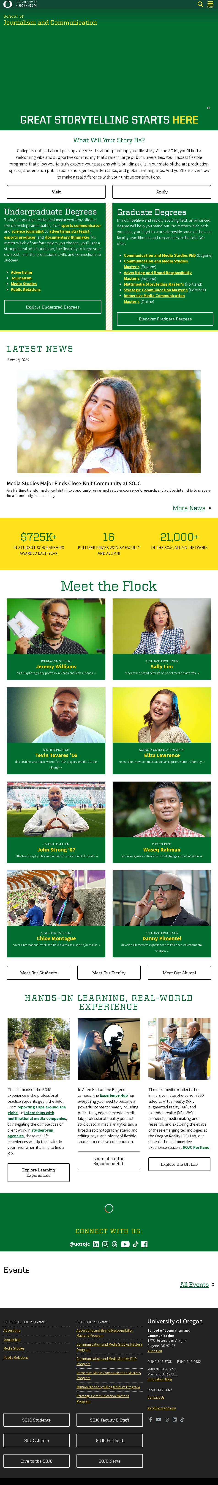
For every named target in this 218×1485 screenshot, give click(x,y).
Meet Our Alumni (179, 972)
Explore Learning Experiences (38, 1172)
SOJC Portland (109, 1440)
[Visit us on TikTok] (182, 1420)
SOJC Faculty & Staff (109, 1419)
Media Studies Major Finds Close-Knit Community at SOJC (74, 483)
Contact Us (155, 1397)
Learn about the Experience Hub (108, 1161)
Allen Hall (154, 1351)
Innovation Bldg (159, 1379)
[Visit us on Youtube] (158, 1420)
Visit (56, 191)
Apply (162, 191)
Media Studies (13, 1348)
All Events (194, 1284)
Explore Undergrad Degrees (53, 306)
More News (189, 507)
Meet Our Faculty (108, 972)
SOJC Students (36, 1419)
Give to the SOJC (36, 1460)
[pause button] (208, 108)
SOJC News (109, 1460)
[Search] (200, 4)
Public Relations (15, 1357)
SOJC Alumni (36, 1440)
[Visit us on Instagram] (167, 1420)
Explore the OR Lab (179, 1164)
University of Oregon (175, 1321)
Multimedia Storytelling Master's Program (108, 1387)
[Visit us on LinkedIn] (175, 1420)
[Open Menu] (211, 4)
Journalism (11, 1339)
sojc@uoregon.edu (161, 1408)
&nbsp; (109, 71)
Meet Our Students (38, 972)
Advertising (11, 1330)
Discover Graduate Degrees (165, 318)
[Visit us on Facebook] (150, 1420)
